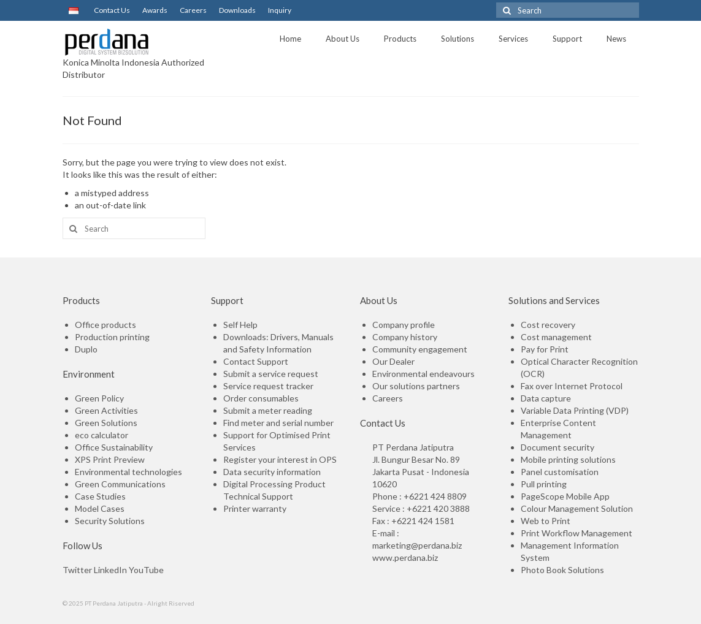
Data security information (272, 471)
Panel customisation (560, 471)
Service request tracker (268, 386)
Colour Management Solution (577, 508)
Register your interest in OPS (280, 459)
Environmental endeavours (423, 373)
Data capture (546, 398)
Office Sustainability (114, 447)
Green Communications (120, 484)
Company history (404, 337)
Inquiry (279, 10)
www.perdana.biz (405, 557)
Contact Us (110, 10)
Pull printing (544, 484)
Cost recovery (548, 324)
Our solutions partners (416, 386)
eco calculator (101, 435)
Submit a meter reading (267, 410)
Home (290, 39)
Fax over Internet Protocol (571, 386)
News (616, 39)
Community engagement (419, 349)
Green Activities (106, 410)
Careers (193, 10)
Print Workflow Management (576, 533)
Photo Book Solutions (562, 570)
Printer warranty (254, 508)
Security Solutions (110, 521)
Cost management (556, 337)
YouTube (146, 570)
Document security (557, 447)
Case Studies (100, 496)
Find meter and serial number (278, 422)
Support (567, 39)
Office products (105, 324)
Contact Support (255, 361)
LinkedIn (110, 570)
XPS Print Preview (110, 459)
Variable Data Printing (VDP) (575, 410)
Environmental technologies (128, 471)
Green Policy (99, 398)
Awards (154, 10)
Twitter (77, 570)
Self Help (240, 324)
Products (400, 39)
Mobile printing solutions (568, 459)
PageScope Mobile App (565, 496)
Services (513, 39)
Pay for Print (545, 349)
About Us (342, 39)
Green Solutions (106, 422)
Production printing (112, 337)
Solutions (457, 39)
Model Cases (99, 508)
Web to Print (545, 521)
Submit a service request (270, 373)
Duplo (86, 349)
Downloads (237, 10)
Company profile (403, 324)
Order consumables (261, 398)
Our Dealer (393, 361)
